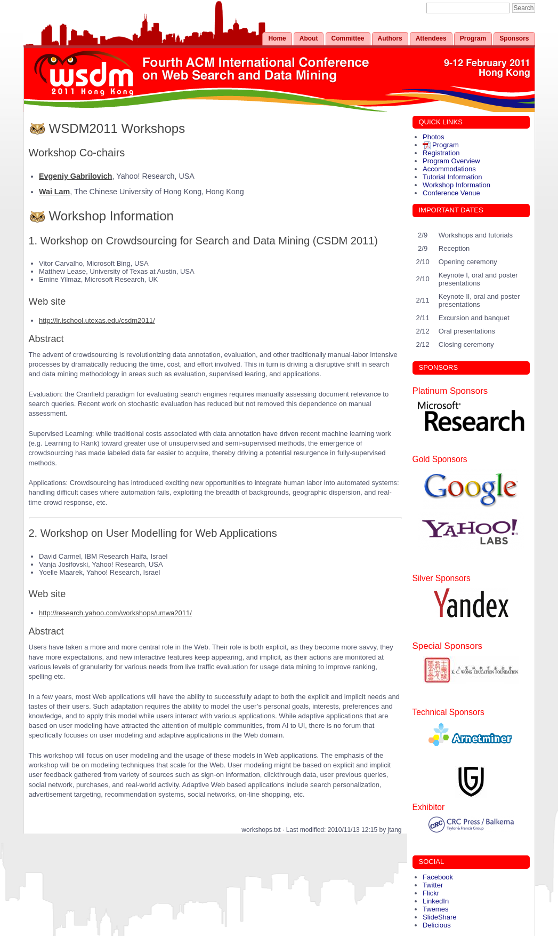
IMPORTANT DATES (451, 210)
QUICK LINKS (441, 122)
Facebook (438, 877)
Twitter (433, 885)
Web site (47, 301)
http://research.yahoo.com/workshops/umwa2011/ (115, 613)
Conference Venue (451, 193)
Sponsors (514, 38)
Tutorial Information (452, 177)
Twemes (435, 909)
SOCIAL (431, 862)
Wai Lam (54, 191)
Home (277, 38)
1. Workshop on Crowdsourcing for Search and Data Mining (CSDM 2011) (203, 241)
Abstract (46, 339)
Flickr (431, 893)
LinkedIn (436, 901)
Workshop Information (111, 216)
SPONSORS (438, 367)
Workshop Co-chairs (77, 152)
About (309, 38)
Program (473, 38)
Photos (433, 137)
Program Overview (451, 161)
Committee (348, 38)
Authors (390, 38)
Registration (441, 153)
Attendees (431, 38)
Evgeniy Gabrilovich (75, 176)
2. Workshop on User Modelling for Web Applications (153, 533)
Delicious (437, 925)
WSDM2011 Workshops (117, 128)
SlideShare (440, 917)
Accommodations (449, 169)
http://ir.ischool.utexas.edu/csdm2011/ (97, 320)
